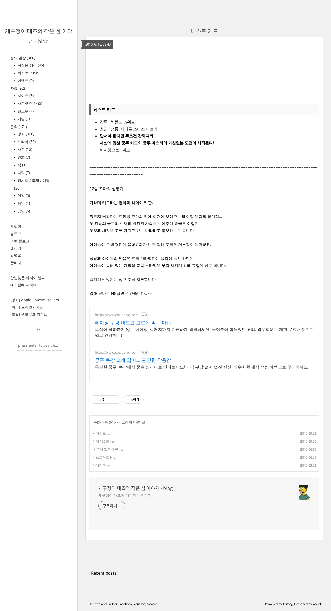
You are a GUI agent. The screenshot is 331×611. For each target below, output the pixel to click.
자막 (23, 172)
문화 (18, 126)
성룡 (114, 128)
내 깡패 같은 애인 (105, 449)
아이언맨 (99, 465)
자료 (17, 88)
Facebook (125, 604)
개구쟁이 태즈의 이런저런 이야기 (125, 495)
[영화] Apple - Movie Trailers (34, 299)
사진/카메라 (29, 103)
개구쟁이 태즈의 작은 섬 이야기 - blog (135, 488)
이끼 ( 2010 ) (101, 441)
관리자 (15, 262)
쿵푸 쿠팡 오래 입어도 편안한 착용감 (133, 360)
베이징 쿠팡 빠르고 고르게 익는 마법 (133, 322)
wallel (317, 604)
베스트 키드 (204, 30)
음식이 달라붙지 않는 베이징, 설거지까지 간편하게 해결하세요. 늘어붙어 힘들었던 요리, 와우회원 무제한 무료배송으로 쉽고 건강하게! (204, 332)
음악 (23, 203)
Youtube (139, 604)
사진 (24, 149)
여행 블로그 (19, 240)
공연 (23, 210)
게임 (23, 118)
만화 (23, 157)
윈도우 (25, 111)
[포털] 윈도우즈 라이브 (29, 314)
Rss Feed (94, 604)
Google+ (153, 604)
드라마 (26, 141)
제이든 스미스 (133, 128)
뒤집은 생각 (30, 65)
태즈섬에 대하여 (23, 284)
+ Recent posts (102, 573)
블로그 (15, 233)
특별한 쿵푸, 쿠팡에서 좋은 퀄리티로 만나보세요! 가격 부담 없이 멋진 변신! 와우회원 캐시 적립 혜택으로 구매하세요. (202, 367)
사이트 (25, 95)
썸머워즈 (99, 433)
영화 (25, 133)
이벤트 (25, 80)
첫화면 (15, 226)
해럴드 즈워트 (123, 121)
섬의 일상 (22, 57)
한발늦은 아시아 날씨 (27, 277)
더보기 (151, 128)
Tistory (287, 604)
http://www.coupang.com (117, 315)
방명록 (15, 255)
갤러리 (15, 248)
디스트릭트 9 (102, 457)
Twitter (112, 604)
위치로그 (28, 72)
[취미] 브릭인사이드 (26, 307)
